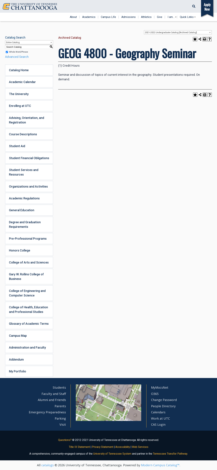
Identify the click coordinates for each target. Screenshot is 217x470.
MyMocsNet (159, 387)
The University (19, 94)
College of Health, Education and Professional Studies (28, 309)
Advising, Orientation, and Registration (26, 120)
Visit (63, 424)
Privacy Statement (102, 447)
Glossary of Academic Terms (29, 323)
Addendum (16, 359)
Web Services (140, 447)
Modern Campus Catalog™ (160, 465)
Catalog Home (19, 70)
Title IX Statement (79, 447)
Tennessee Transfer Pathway (170, 453)
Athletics (146, 17)
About (73, 17)
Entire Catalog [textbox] (13, 42)
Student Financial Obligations (29, 158)
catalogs (47, 465)
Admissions (128, 17)
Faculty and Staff (54, 394)
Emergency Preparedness (47, 412)
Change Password (164, 400)
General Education (21, 210)
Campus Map (18, 335)
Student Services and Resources (23, 172)
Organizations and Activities (28, 186)
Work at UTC (160, 418)
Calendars (158, 412)
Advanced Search (17, 57)
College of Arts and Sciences (29, 262)
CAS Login (158, 424)
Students (59, 387)
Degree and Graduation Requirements (25, 224)
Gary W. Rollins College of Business (26, 276)
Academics (88, 17)
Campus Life (108, 17)
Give (159, 17)
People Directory (163, 406)
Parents (60, 406)
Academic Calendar (22, 82)
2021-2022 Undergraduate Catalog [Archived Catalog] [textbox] (171, 32)
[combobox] (178, 32)
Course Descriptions (23, 134)
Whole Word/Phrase (18, 52)
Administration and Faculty (27, 347)
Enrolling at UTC (20, 106)
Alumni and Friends (52, 400)
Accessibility (122, 447)
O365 (155, 394)
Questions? (65, 440)
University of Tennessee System (112, 453)
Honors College (19, 250)
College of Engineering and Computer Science (27, 293)
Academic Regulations (24, 198)
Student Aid (17, 146)
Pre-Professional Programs (28, 238)
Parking (60, 418)
